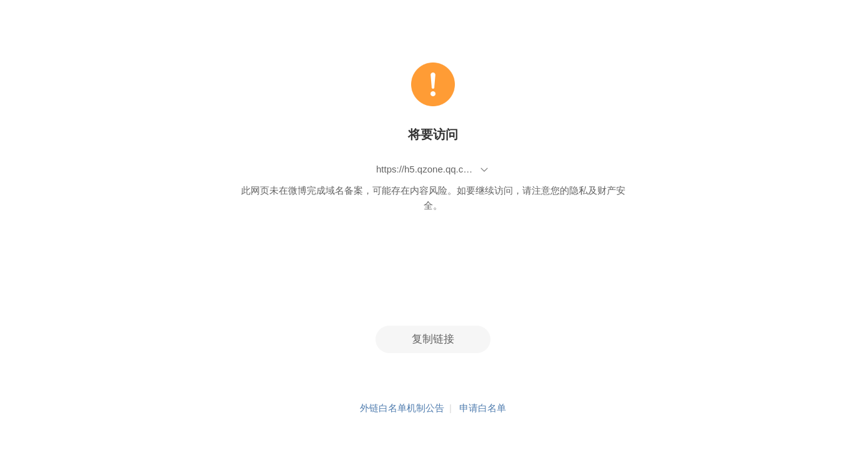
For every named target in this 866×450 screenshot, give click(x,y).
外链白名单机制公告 (402, 407)
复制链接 (433, 339)
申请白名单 (482, 407)
